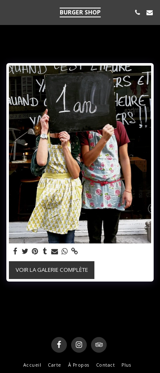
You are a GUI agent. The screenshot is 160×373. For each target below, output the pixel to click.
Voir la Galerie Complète (52, 270)
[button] (9, 12)
